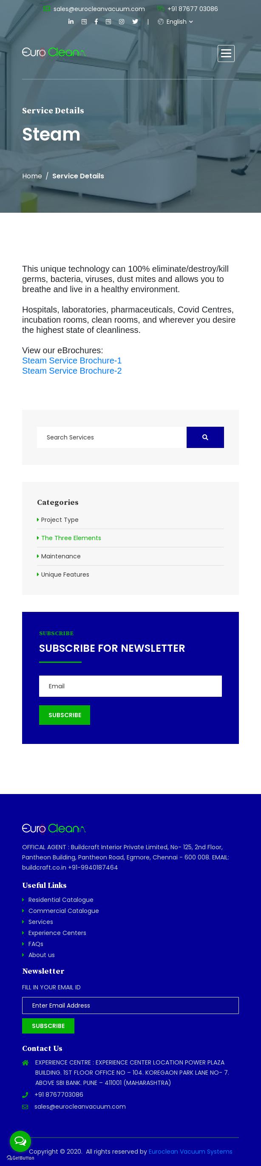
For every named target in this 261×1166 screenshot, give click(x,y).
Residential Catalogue (61, 900)
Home (32, 176)
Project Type (60, 520)
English (172, 22)
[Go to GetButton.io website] (20, 1157)
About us (41, 955)
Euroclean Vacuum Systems (191, 1151)
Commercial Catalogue (63, 911)
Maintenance (61, 556)
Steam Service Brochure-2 (72, 370)
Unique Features (65, 574)
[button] (226, 53)
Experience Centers (57, 933)
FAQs (35, 944)
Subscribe (48, 1026)
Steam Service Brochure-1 (72, 360)
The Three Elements (71, 538)
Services (40, 922)
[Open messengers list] (20, 1141)
